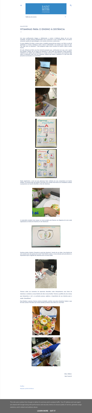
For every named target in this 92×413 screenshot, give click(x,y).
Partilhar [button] (22, 386)
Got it (53, 411)
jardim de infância (29, 388)
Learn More (42, 411)
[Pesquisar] (71, 5)
